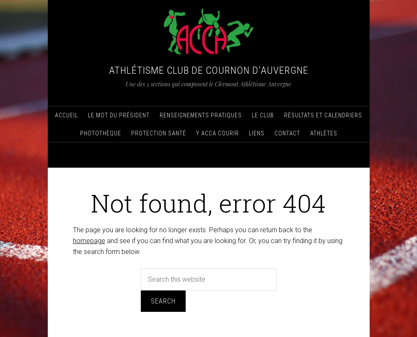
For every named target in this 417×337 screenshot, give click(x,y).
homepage (89, 241)
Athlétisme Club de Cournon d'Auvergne (208, 70)
